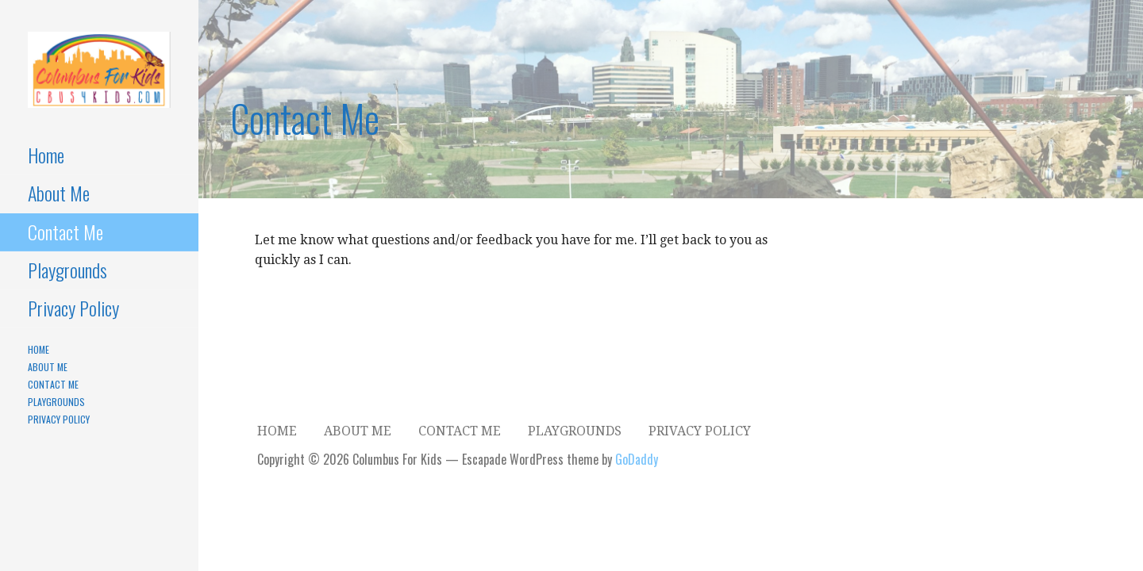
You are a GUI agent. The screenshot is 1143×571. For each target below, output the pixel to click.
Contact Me (65, 231)
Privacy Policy (73, 307)
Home (46, 154)
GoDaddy (636, 459)
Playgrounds (67, 269)
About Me (59, 192)
